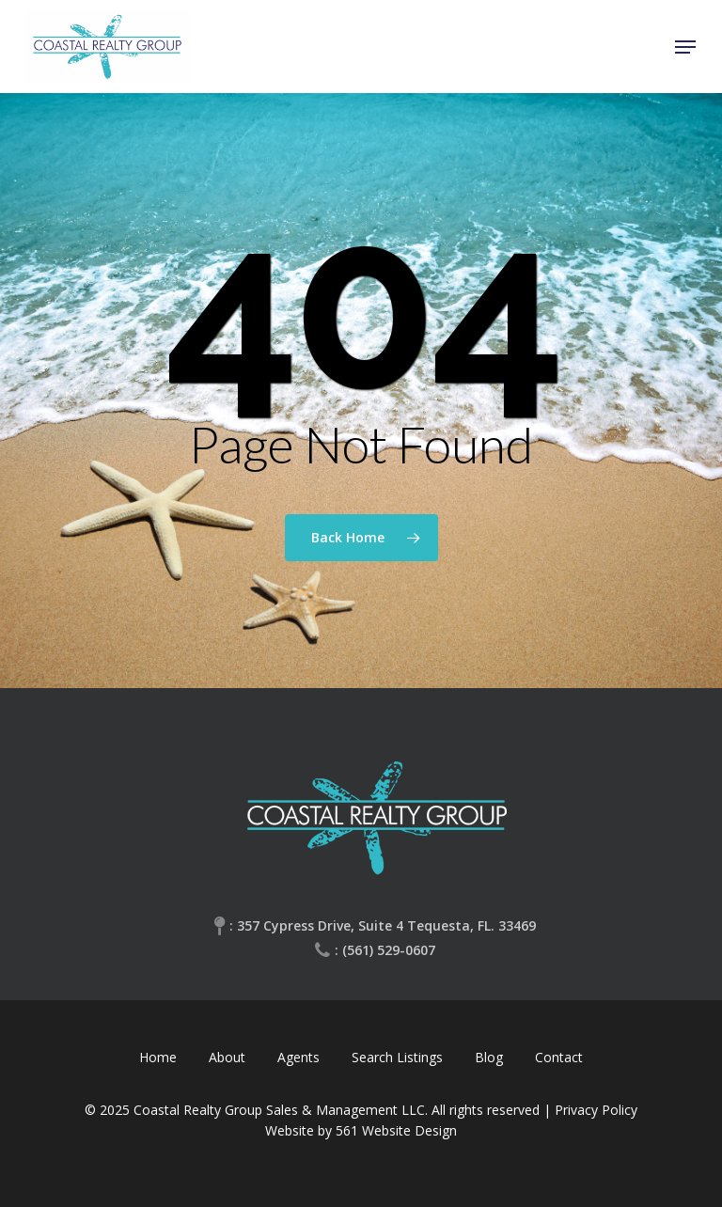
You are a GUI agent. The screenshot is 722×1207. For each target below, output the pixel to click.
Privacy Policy (596, 1110)
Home (158, 1057)
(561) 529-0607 (388, 950)
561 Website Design (396, 1130)
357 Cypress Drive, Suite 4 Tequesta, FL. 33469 (386, 925)
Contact (559, 1057)
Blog (489, 1057)
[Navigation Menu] (685, 47)
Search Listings (397, 1057)
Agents (298, 1057)
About (227, 1057)
